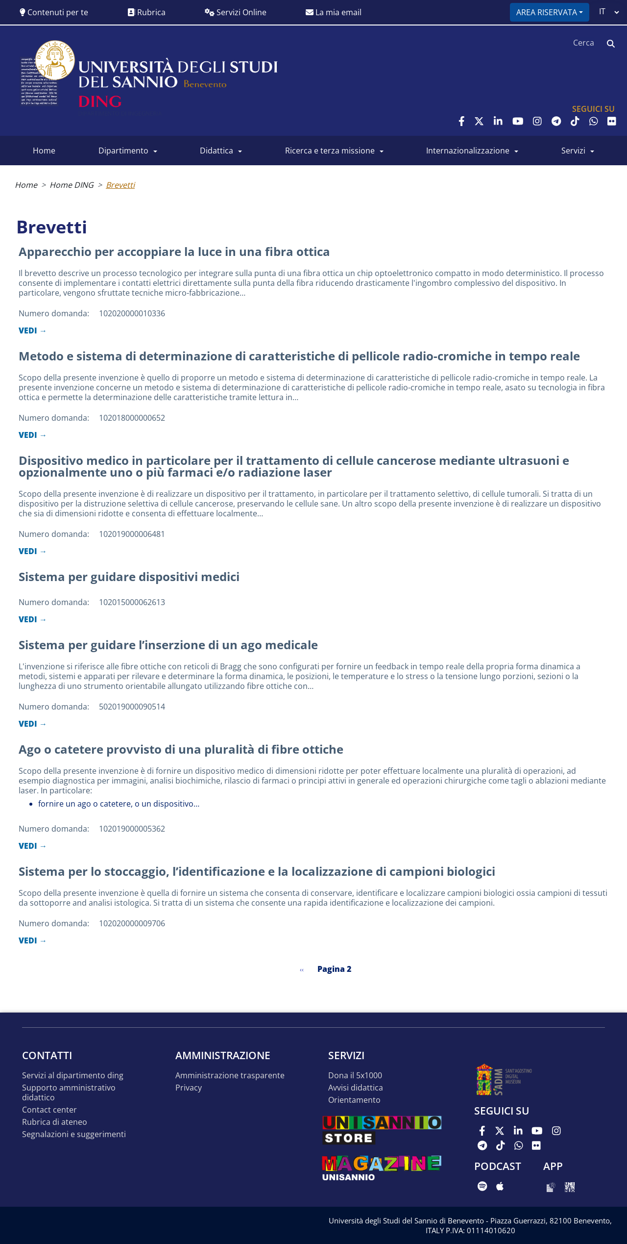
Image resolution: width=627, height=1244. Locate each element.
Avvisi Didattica (355, 1088)
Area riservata (546, 12)
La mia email (334, 12)
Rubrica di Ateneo (54, 1122)
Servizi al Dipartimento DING (72, 1075)
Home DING (71, 184)
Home (44, 150)
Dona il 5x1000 (355, 1075)
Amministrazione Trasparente (230, 1075)
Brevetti (120, 184)
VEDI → (33, 330)
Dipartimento (123, 150)
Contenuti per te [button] (54, 12)
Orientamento (354, 1100)
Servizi (573, 150)
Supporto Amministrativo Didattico (69, 1093)
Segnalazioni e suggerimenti (74, 1134)
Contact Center (49, 1110)
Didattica (216, 150)
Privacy (188, 1088)
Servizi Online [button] (235, 12)
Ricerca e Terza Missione (330, 150)
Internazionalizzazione (467, 150)
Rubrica (146, 12)
